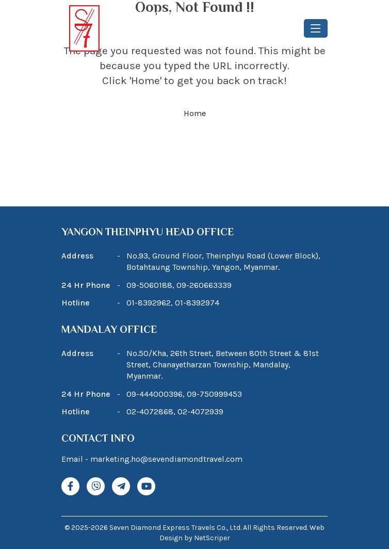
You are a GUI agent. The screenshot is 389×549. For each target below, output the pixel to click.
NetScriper (212, 538)
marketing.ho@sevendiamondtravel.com (166, 459)
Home (195, 113)
